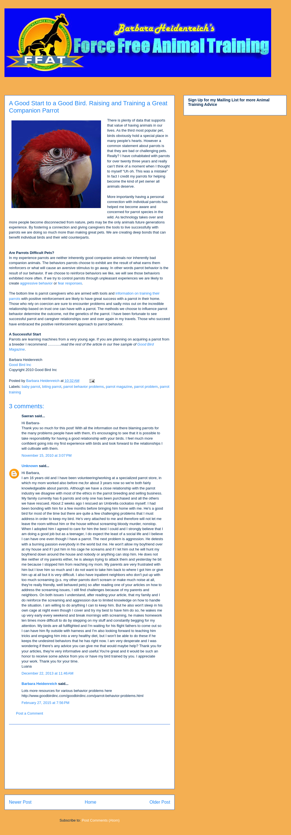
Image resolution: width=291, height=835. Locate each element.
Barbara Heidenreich (39, 684)
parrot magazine (119, 386)
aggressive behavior (36, 283)
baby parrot (31, 386)
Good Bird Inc (20, 365)
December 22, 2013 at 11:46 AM (47, 673)
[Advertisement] (89, 757)
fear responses (69, 283)
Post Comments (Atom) (100, 820)
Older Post (159, 802)
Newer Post (20, 802)
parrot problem (146, 386)
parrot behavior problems (83, 386)
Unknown (30, 466)
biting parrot (52, 386)
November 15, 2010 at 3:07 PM (47, 455)
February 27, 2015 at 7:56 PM (45, 703)
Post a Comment (29, 713)
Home (91, 802)
